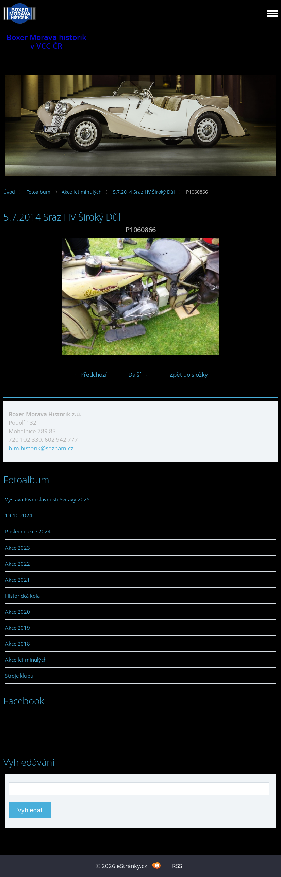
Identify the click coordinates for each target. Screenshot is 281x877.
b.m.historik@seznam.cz (41, 448)
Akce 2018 (17, 643)
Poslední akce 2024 (28, 531)
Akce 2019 (17, 627)
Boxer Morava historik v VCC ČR (46, 41)
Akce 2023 (17, 547)
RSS (177, 866)
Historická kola (22, 595)
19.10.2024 (18, 515)
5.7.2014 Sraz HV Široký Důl (144, 192)
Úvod (9, 192)
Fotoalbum (38, 192)
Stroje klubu (19, 675)
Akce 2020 (17, 611)
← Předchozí (89, 374)
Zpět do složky (189, 374)
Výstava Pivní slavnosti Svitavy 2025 (47, 499)
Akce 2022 (17, 563)
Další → (138, 374)
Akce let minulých (82, 192)
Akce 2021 (17, 579)
